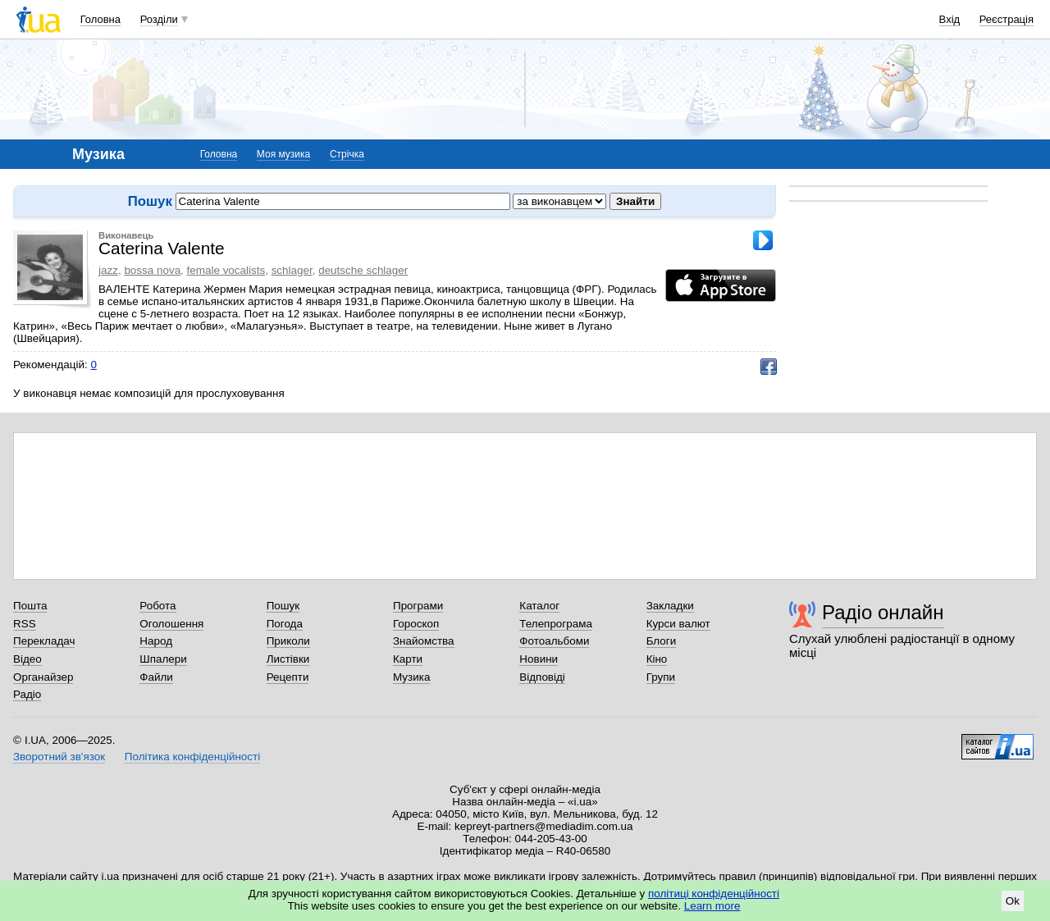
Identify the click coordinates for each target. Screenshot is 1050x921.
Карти (407, 659)
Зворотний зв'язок (59, 756)
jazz (108, 270)
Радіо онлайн (883, 612)
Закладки (670, 606)
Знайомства (423, 641)
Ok (1013, 901)
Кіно (657, 659)
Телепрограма (555, 624)
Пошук (283, 606)
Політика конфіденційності (192, 756)
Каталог (539, 606)
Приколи (288, 641)
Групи (660, 677)
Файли (156, 677)
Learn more (712, 906)
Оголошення (171, 624)
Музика (411, 677)
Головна (100, 19)
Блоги (661, 641)
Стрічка (347, 154)
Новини (538, 659)
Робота (157, 606)
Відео (27, 659)
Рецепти (288, 677)
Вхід (950, 19)
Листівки (288, 659)
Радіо (27, 694)
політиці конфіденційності (713, 893)
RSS (24, 624)
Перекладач (44, 641)
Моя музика (283, 154)
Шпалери (162, 659)
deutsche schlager (363, 270)
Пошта (30, 606)
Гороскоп (416, 624)
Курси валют (678, 624)
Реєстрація (1006, 19)
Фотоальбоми (554, 641)
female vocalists (226, 270)
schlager (292, 270)
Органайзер (43, 677)
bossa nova (152, 270)
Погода (285, 624)
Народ (155, 641)
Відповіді (542, 677)
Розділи (159, 19)
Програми (418, 606)
